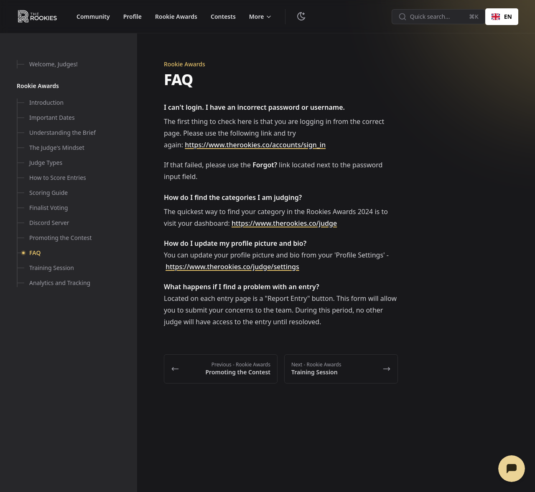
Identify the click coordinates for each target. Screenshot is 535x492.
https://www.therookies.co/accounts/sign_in (255, 144)
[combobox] (501, 16)
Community (93, 16)
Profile (132, 16)
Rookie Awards (176, 16)
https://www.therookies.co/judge (284, 223)
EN (502, 16)
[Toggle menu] (260, 16)
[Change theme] (301, 16)
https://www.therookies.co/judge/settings (232, 266)
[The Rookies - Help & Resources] (37, 16)
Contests (223, 16)
